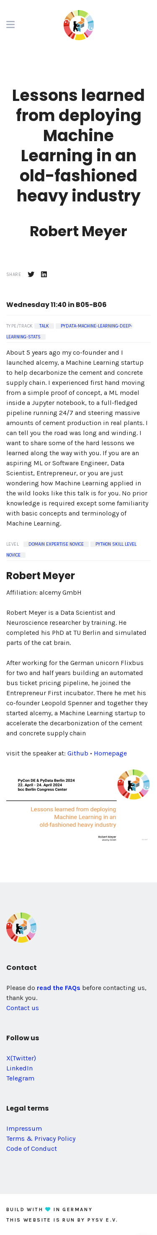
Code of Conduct (31, 1148)
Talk (44, 326)
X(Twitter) (21, 1058)
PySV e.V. (103, 1220)
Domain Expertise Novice (56, 544)
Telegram (20, 1078)
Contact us (22, 1008)
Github (77, 753)
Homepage (110, 753)
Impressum (24, 1128)
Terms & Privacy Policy (40, 1138)
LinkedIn (19, 1068)
